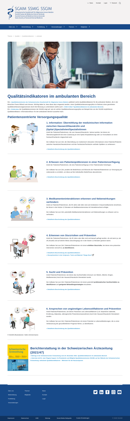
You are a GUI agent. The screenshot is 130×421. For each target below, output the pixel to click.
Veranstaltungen (56, 27)
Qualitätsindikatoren (28, 36)
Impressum (11, 418)
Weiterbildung (26, 27)
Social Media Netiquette (67, 418)
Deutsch (114, 3)
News (91, 3)
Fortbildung (41, 27)
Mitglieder (84, 27)
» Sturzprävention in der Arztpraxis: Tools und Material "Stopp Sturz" (71, 255)
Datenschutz (26, 418)
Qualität (17, 36)
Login (105, 3)
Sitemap (49, 418)
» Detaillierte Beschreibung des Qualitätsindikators (64, 149)
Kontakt (98, 3)
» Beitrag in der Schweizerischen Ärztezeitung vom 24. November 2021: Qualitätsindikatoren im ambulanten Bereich (72, 355)
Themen (71, 27)
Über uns (12, 27)
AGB (38, 418)
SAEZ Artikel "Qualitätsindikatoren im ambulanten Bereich (85, 107)
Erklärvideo (15, 109)
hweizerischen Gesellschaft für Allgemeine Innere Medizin (52, 102)
